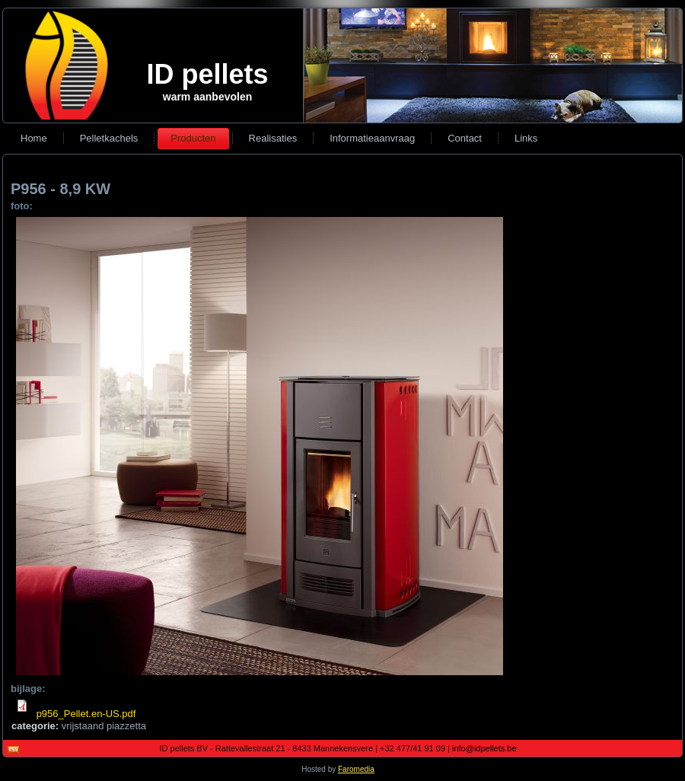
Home (34, 138)
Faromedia (361, 769)
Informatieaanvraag (372, 138)
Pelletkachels (109, 138)
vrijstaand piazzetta (104, 726)
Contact (465, 138)
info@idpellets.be (489, 748)
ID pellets (207, 74)
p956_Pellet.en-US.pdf (91, 713)
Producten (192, 138)
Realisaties (273, 138)
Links (526, 138)
